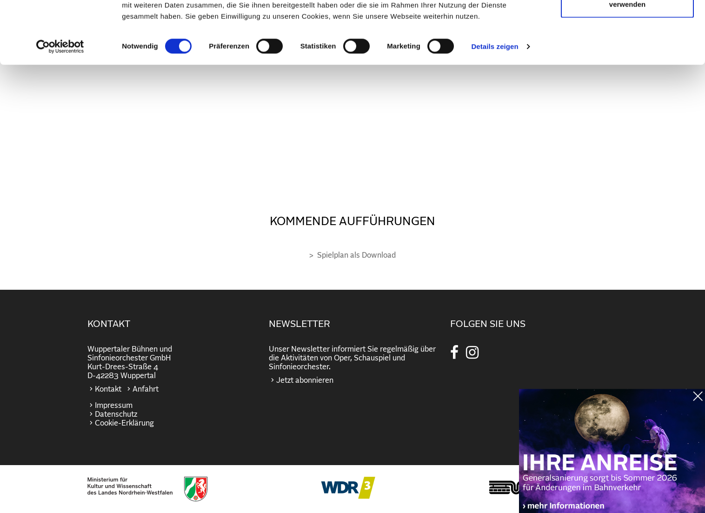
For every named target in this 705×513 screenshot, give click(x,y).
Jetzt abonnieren (304, 380)
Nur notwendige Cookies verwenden (627, 60)
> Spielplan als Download (352, 255)
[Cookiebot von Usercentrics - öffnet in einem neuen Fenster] (60, 109)
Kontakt (108, 389)
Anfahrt (146, 389)
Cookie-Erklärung (124, 423)
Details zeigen (494, 109)
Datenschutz (116, 414)
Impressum (114, 405)
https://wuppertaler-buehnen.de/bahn (612, 457)
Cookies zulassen (627, 24)
